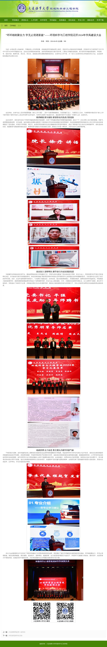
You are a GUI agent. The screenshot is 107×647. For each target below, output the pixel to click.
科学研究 (43, 20)
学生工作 (81, 20)
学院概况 (15, 20)
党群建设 (62, 20)
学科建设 (53, 20)
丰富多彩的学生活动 (15, 635)
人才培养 (34, 20)
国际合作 (90, 20)
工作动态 (13, 25)
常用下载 (100, 20)
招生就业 (71, 20)
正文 (19, 25)
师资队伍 (24, 20)
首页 (6, 20)
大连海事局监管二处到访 (17, 632)
